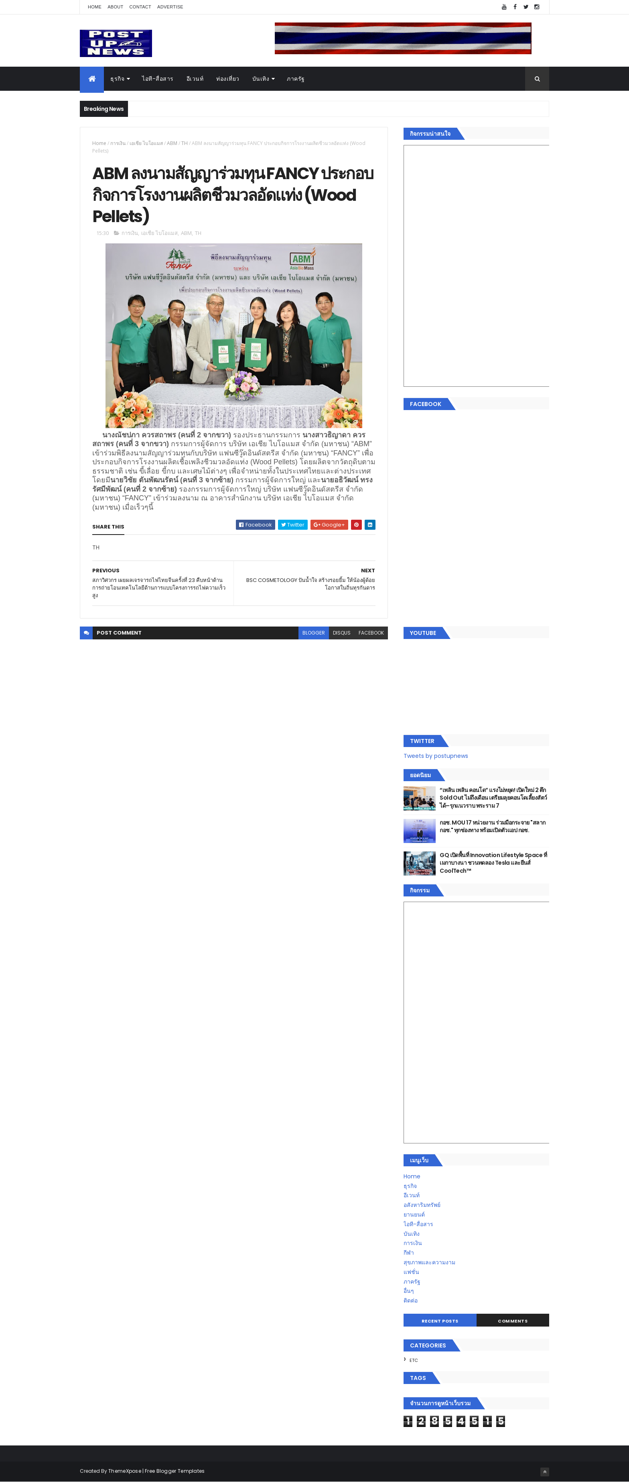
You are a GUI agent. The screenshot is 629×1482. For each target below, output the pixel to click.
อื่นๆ (409, 1291)
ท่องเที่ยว (227, 79)
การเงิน (118, 143)
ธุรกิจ (117, 79)
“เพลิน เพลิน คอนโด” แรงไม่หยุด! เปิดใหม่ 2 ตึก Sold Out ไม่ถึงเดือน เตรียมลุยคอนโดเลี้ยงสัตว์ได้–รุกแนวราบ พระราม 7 (493, 798)
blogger (313, 632)
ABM (172, 143)
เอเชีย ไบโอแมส (146, 143)
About (115, 6)
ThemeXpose (124, 1471)
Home (94, 6)
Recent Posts (440, 1321)
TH (184, 143)
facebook (371, 632)
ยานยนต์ (414, 1215)
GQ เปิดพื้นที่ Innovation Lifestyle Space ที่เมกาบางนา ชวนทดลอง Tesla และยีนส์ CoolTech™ (493, 863)
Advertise (170, 6)
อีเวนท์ (195, 79)
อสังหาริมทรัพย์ (422, 1205)
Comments (513, 1321)
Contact (140, 6)
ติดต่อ (411, 1300)
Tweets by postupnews (436, 756)
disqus (342, 632)
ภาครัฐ (296, 79)
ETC (414, 1360)
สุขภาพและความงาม (429, 1262)
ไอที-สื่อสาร (158, 79)
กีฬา (409, 1253)
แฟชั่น (411, 1272)
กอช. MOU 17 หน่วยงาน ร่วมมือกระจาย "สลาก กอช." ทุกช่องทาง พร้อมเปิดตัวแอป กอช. (492, 827)
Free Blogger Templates (175, 1471)
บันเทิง (261, 79)
